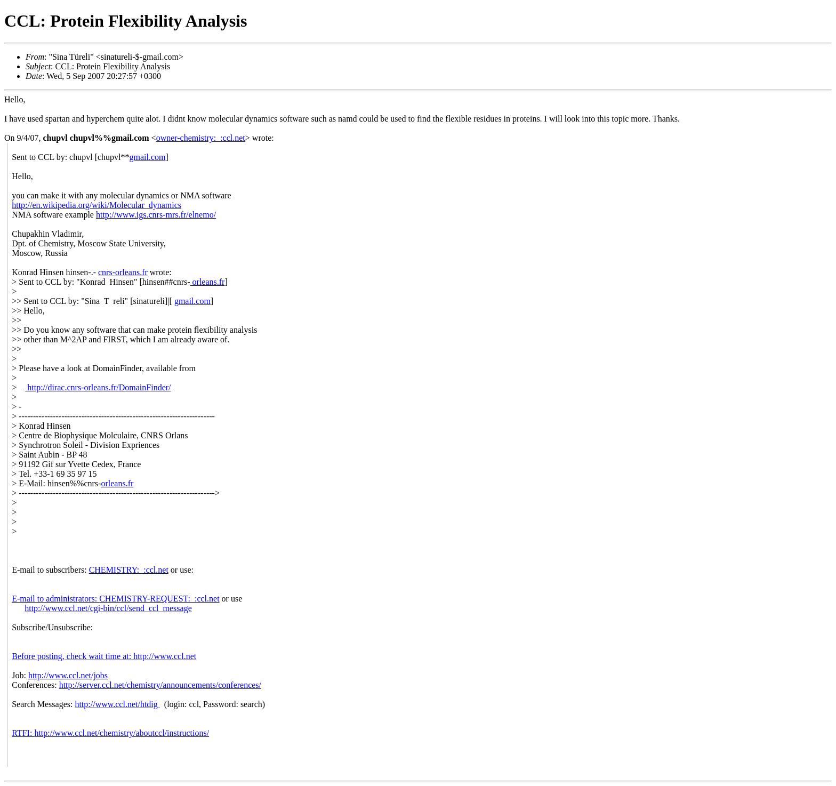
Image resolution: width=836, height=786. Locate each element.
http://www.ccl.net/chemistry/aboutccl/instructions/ (121, 732)
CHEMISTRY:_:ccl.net (128, 569)
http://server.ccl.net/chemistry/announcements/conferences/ (160, 684)
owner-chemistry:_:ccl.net (200, 137)
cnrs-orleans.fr (123, 272)
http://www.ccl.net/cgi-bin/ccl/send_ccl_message (108, 608)
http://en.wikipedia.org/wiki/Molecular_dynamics (96, 205)
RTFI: (23, 732)
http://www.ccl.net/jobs (68, 675)
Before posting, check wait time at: (72, 656)
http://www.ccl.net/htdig (117, 704)
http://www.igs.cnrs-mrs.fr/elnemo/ (156, 214)
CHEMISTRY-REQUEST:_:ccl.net (159, 598)
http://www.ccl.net (164, 656)
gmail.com (148, 157)
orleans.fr (207, 281)
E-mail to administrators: (55, 598)
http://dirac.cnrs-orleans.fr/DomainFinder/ (98, 387)
